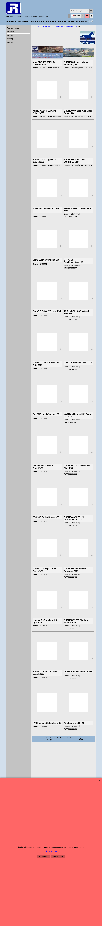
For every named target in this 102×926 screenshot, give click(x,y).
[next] (92, 21)
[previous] (89, 21)
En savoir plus (51, 851)
